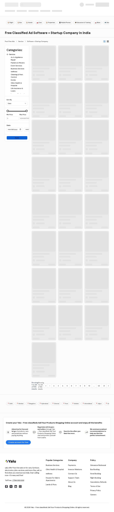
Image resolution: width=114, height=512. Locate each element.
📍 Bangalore (31, 403)
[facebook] (6, 486)
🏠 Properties (50, 22)
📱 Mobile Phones (65, 22)
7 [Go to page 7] (75, 386)
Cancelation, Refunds (98, 482)
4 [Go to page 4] (62, 386)
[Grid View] (104, 41)
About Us (71, 482)
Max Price (23, 115)
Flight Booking (95, 478)
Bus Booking (95, 469)
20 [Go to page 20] (99, 386)
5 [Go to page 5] (67, 386)
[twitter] (11, 486)
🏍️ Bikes (97, 22)
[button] (8, 54)
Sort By (9, 100)
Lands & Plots (51, 484)
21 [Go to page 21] (104, 386)
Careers (93, 495)
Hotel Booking (95, 474)
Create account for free (18, 442)
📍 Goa (108, 403)
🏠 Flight (10, 22)
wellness (14, 71)
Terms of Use (95, 486)
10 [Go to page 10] (89, 386)
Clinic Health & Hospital (55, 469)
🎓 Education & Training (83, 22)
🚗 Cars (39, 22)
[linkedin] (15, 486)
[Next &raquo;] (108, 386)
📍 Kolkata (75, 403)
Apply (17, 138)
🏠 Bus (19, 22)
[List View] (108, 41)
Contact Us (72, 474)
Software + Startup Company (37, 41)
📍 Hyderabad (43, 403)
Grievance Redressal (98, 465)
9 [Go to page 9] (84, 386)
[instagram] (20, 486)
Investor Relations (75, 469)
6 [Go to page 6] (71, 386)
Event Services (16, 66)
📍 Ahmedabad (87, 403)
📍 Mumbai (20, 403)
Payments (72, 465)
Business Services (17, 69)
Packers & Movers (18, 63)
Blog (69, 486)
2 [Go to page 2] (53, 386)
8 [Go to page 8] (80, 386)
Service (20, 41)
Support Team (73, 478)
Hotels (13, 80)
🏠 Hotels (29, 22)
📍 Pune (65, 403)
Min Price (10, 115)
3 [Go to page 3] (58, 386)
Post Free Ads (10, 41)
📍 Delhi (10, 403)
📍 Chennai (55, 403)
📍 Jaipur (99, 403)
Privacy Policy (95, 490)
